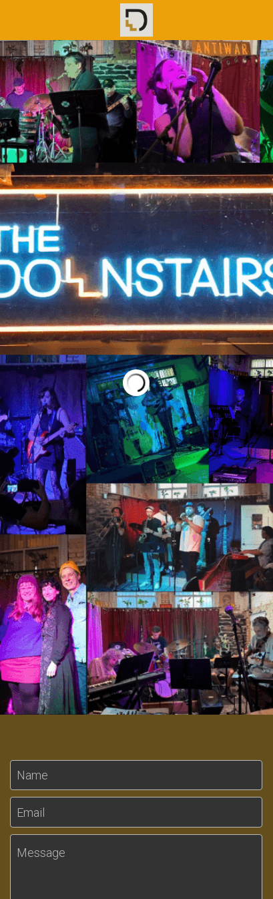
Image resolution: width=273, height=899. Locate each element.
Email (31, 812)
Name (32, 775)
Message (41, 853)
